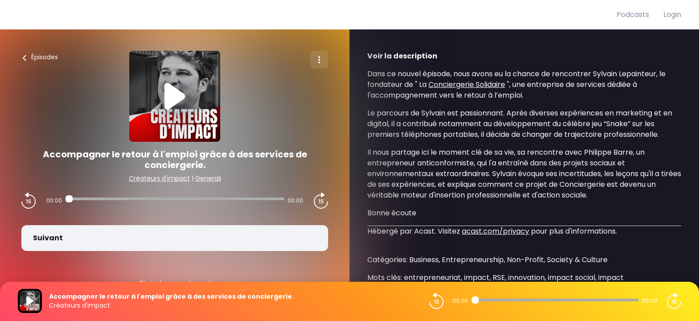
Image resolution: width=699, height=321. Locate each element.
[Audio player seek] (175, 199)
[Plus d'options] (319, 60)
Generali (208, 178)
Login (672, 14)
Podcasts (633, 14)
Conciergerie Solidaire (466, 84)
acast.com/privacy (495, 231)
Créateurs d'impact (159, 178)
